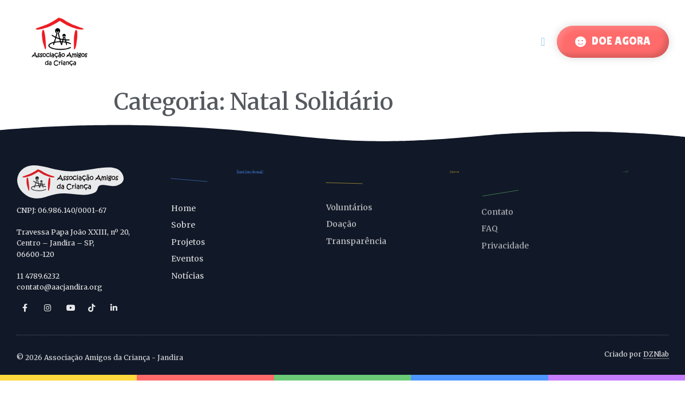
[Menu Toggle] (543, 41)
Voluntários (349, 213)
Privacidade (505, 253)
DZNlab (656, 355)
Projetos (188, 250)
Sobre (183, 233)
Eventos (187, 267)
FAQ (489, 237)
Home (183, 216)
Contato (497, 220)
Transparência (356, 247)
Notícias (187, 284)
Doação (341, 230)
